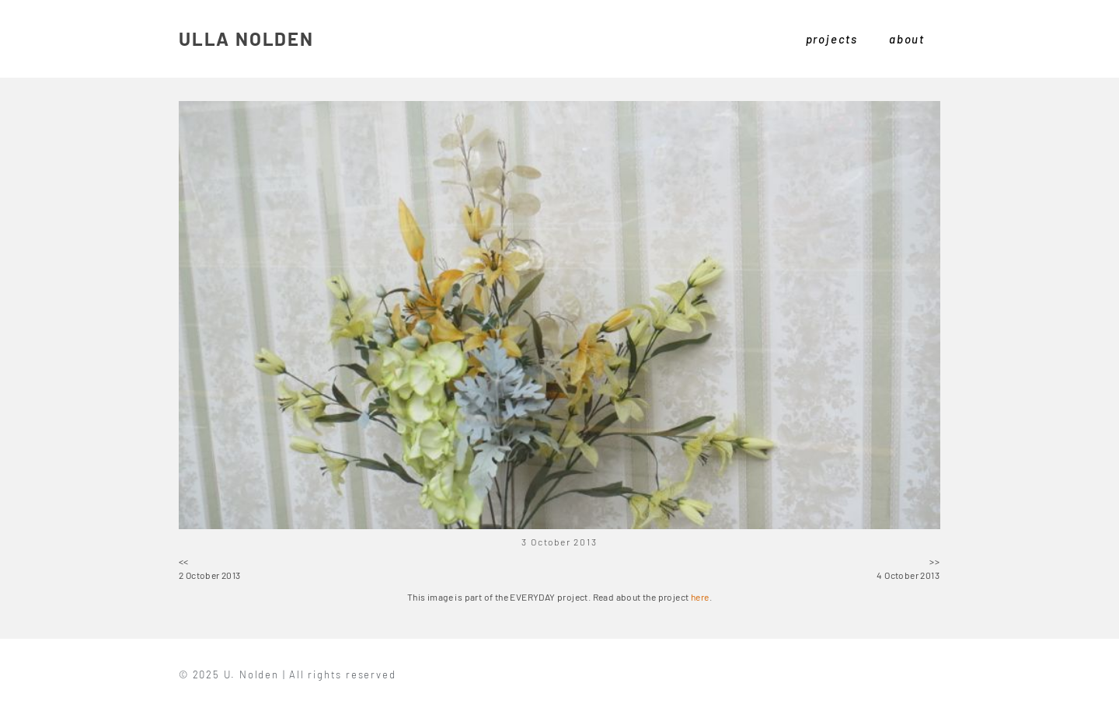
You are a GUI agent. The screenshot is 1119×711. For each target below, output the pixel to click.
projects (832, 39)
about (907, 39)
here (700, 596)
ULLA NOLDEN (246, 38)
